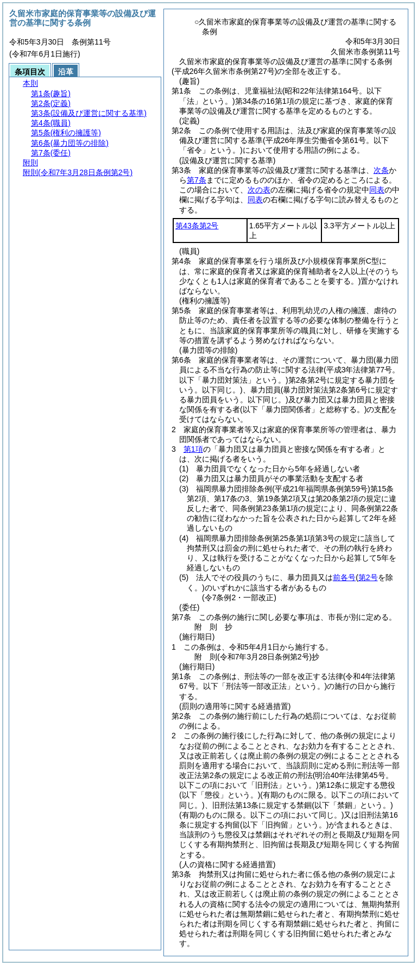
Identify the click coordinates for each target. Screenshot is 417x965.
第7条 (196, 180)
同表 (376, 189)
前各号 (344, 577)
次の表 (259, 189)
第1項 (193, 449)
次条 (381, 170)
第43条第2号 (196, 225)
